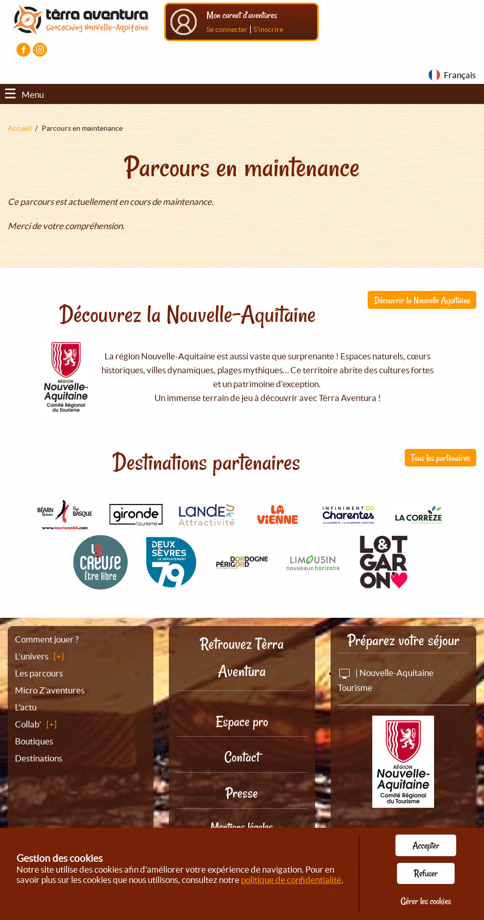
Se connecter (227, 29)
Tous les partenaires (440, 458)
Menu (24, 94)
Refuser (426, 873)
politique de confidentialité (291, 879)
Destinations (38, 758)
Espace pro (242, 721)
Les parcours (39, 673)
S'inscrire (268, 29)
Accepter (425, 845)
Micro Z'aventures (49, 690)
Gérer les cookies (426, 901)
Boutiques (34, 741)
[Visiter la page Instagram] (40, 50)
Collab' (28, 724)
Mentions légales (242, 827)
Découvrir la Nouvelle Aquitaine (422, 300)
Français (460, 75)
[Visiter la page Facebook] (23, 50)
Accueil (20, 128)
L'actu (26, 707)
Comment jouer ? (47, 639)
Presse (242, 793)
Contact (242, 757)
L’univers (31, 656)
